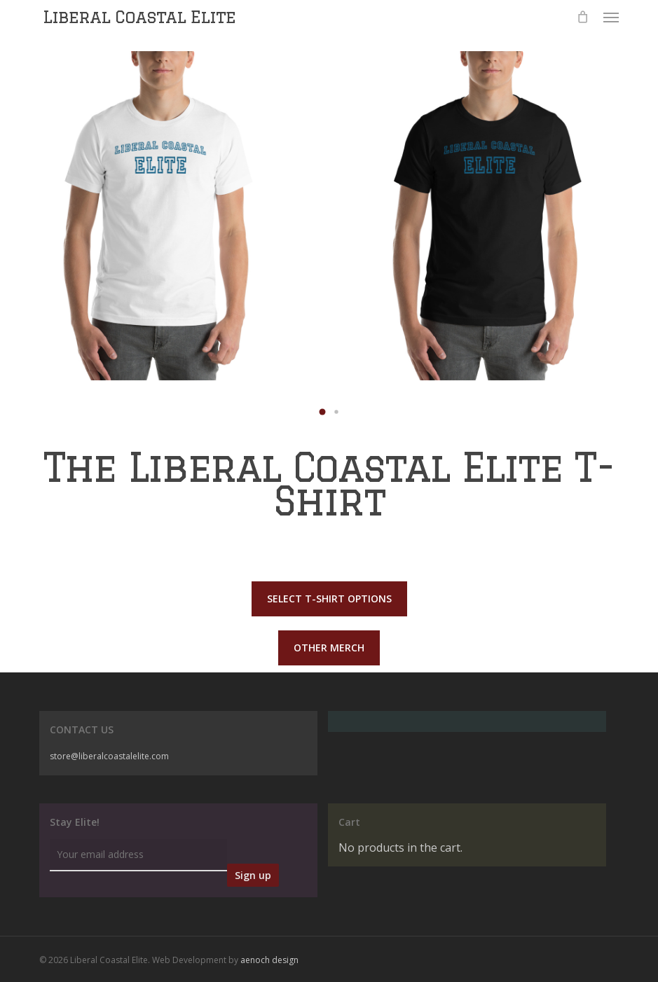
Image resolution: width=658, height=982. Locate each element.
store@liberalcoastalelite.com (109, 756)
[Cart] (583, 16)
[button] (611, 17)
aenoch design (269, 960)
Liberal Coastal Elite (139, 16)
